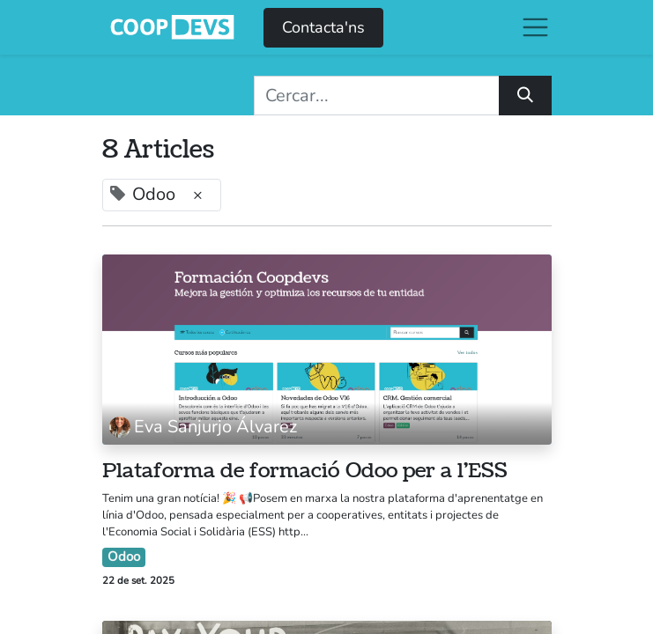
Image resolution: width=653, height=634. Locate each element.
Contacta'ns (323, 27)
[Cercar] (525, 95)
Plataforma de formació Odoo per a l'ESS (305, 471)
